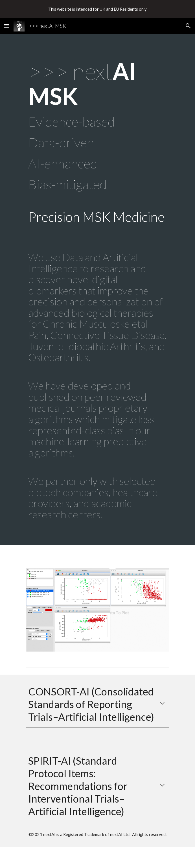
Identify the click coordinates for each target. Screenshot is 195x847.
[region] (97, 9)
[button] (7, 25)
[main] (97, 289)
